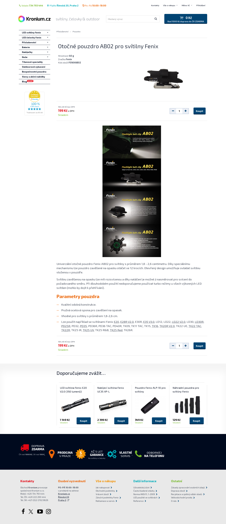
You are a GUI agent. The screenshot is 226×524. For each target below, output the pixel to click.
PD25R (65, 326)
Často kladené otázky (144, 491)
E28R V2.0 (127, 321)
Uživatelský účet (141, 487)
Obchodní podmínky (105, 491)
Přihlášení (200, 5)
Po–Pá (94, 5)
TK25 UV (88, 330)
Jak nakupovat (103, 487)
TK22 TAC (194, 326)
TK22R (65, 330)
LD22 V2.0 (178, 321)
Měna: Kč (186, 5)
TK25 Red (116, 330)
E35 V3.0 (148, 321)
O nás (174, 501)
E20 (116, 321)
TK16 (155, 326)
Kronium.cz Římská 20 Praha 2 (64, 497)
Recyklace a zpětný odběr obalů (186, 494)
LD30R (199, 321)
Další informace (144, 481)
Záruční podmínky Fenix (107, 497)
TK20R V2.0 (167, 326)
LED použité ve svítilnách (145, 497)
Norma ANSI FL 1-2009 (144, 494)
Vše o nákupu (169, 5)
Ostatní (176, 481)
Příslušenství (62, 31)
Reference (138, 501)
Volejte (31, 5)
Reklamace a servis (105, 501)
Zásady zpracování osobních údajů (188, 487)
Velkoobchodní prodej (181, 497)
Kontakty (155, 5)
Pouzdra (76, 31)
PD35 (83, 326)
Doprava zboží (178, 491)
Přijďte (62, 5)
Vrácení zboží (102, 494)
